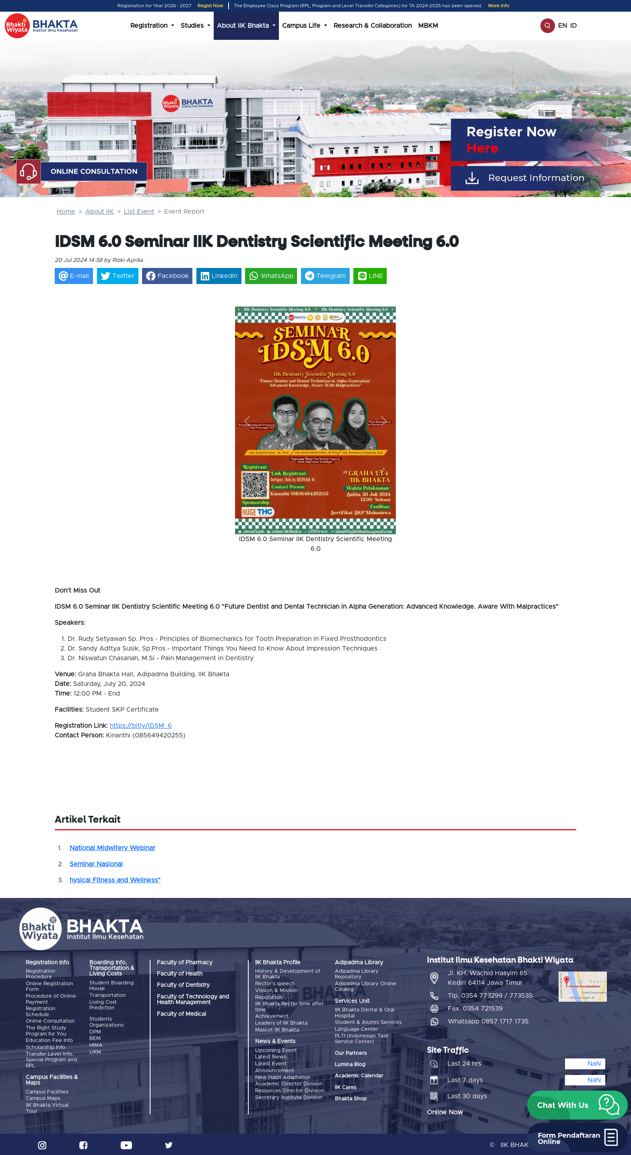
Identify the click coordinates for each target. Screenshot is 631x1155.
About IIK (99, 211)
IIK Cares (345, 1086)
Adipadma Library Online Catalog (365, 986)
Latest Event (271, 1062)
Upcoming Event (276, 1049)
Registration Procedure (41, 974)
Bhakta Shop (351, 1098)
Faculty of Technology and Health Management (193, 999)
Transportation (107, 995)
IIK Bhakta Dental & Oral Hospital (364, 1012)
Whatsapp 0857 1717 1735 (488, 1020)
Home (66, 211)
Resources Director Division (289, 1089)
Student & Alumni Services (368, 1022)
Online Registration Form (49, 986)
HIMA (96, 1044)
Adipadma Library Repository (357, 974)
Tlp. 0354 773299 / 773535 (490, 994)
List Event (139, 211)
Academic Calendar (359, 1075)
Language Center (356, 1028)
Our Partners (351, 1052)
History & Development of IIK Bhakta (287, 974)
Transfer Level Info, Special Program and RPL (51, 1058)
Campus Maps (43, 1097)
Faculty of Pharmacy (184, 963)
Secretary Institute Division (289, 1095)
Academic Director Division (289, 1082)
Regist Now (210, 6)
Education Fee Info (49, 1039)
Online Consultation (50, 1020)
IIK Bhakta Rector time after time (289, 1006)
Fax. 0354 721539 (475, 1007)
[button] (247, 421)
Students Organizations (106, 1022)
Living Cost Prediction (103, 1004)
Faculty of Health (179, 974)
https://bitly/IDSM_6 (141, 726)
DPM (95, 1031)
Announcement (274, 1069)
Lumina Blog (350, 1064)
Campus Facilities (47, 1090)
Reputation (269, 997)
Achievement (272, 1016)
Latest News (270, 1056)
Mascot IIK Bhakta (277, 1028)
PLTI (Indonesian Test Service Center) (361, 1038)
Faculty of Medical (181, 1014)
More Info (498, 6)
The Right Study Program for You (46, 1030)
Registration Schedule (41, 1011)
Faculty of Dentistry (183, 985)
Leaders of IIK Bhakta (281, 1022)
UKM (95, 1051)
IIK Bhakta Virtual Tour (47, 1106)
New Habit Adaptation (283, 1076)
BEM (95, 1038)
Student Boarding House (111, 985)
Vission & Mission (276, 990)
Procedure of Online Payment (51, 999)
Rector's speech (275, 983)
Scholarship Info (45, 1046)
